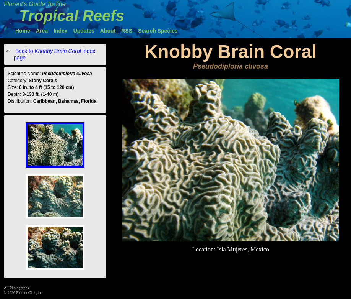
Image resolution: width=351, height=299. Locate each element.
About (107, 31)
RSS (126, 31)
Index (61, 31)
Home (22, 31)
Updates (83, 31)
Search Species (158, 31)
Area (42, 31)
